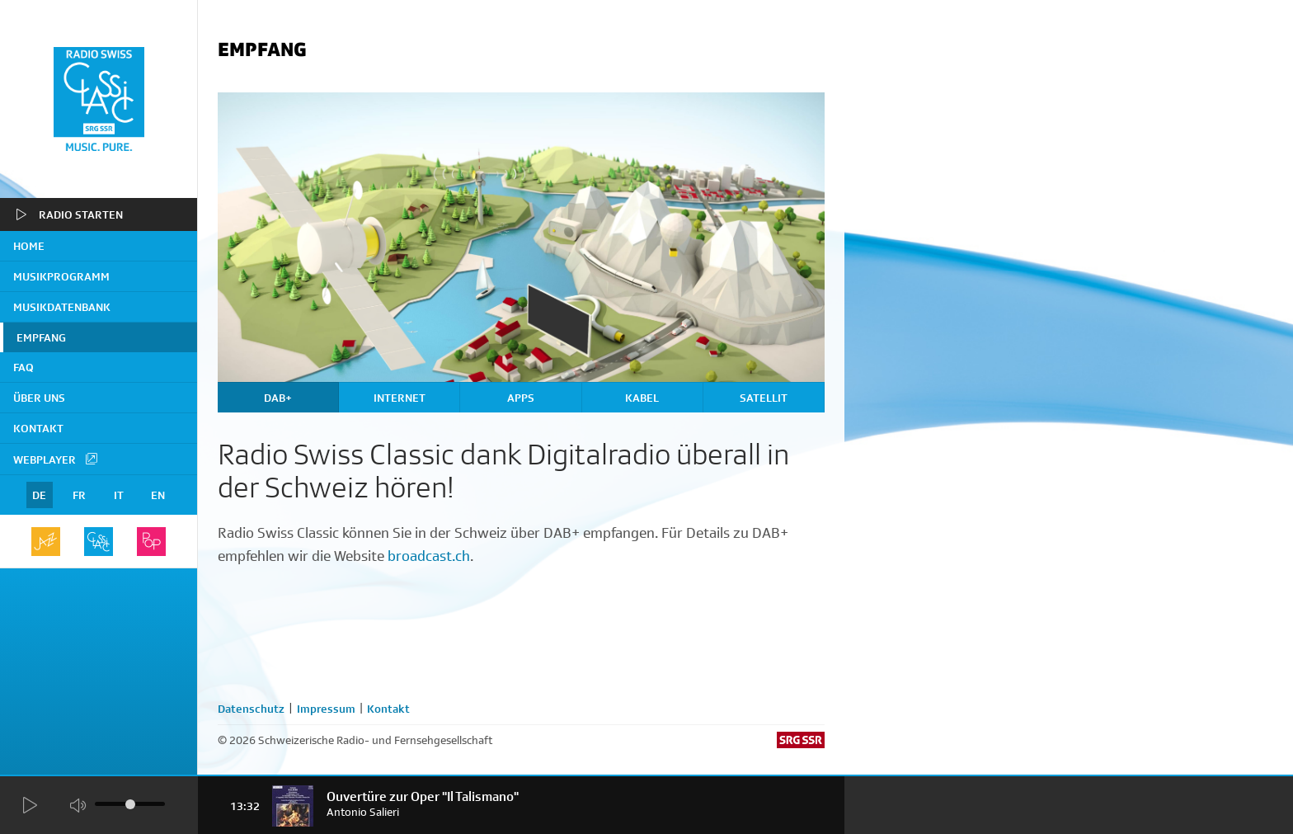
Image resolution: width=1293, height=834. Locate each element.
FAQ (23, 367)
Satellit (764, 397)
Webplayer (56, 458)
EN (158, 495)
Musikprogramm (61, 276)
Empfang (41, 337)
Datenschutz (251, 708)
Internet (400, 397)
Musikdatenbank (61, 306)
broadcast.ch (429, 556)
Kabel (642, 397)
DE (39, 495)
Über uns (39, 397)
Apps (520, 397)
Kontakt (38, 428)
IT (119, 495)
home (29, 245)
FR (79, 495)
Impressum (326, 708)
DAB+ (278, 397)
